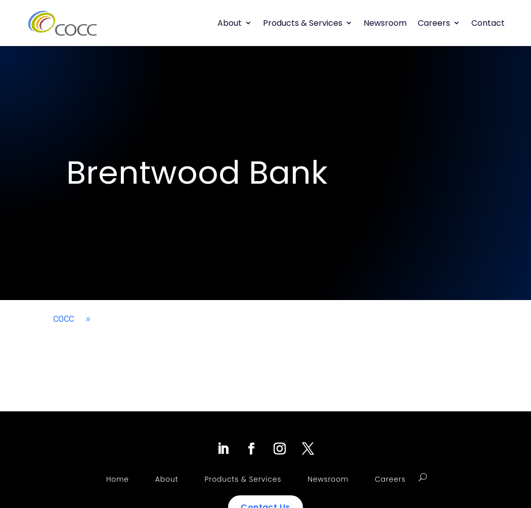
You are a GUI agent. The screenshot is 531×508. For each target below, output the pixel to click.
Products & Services (302, 23)
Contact (488, 23)
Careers (434, 23)
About (229, 23)
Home (117, 479)
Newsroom (385, 23)
